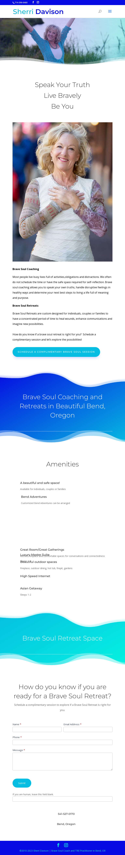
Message (19, 750)
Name (17, 724)
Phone (17, 737)
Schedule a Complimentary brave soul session (56, 351)
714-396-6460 (21, 2)
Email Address (72, 724)
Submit (22, 783)
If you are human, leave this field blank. (33, 794)
